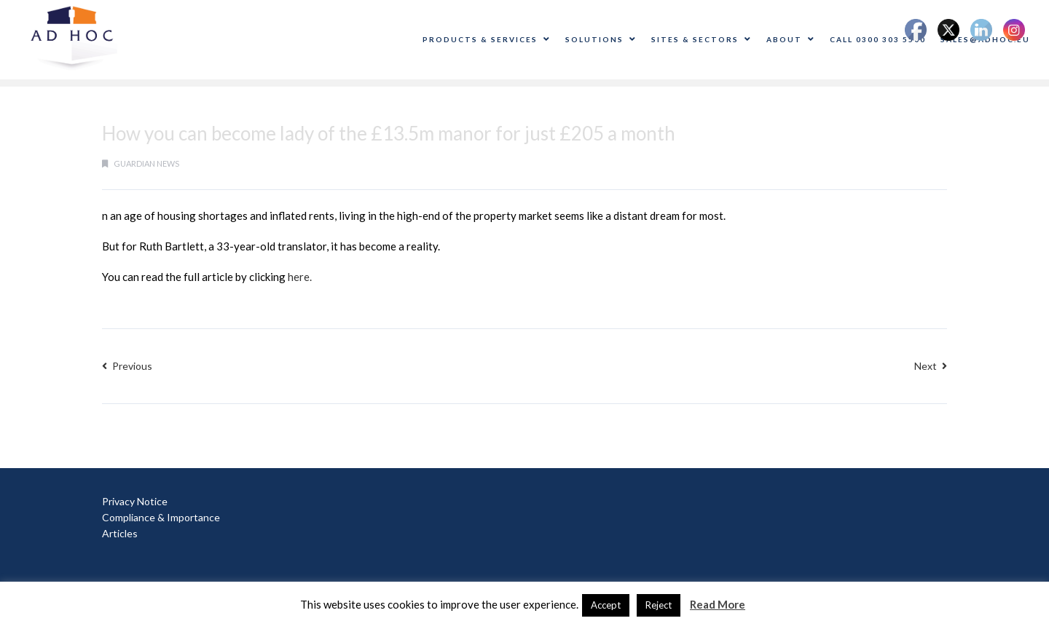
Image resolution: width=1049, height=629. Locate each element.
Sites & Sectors (701, 39)
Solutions (601, 39)
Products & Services (487, 39)
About (790, 39)
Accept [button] (606, 605)
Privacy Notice (135, 501)
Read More (717, 604)
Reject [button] (658, 605)
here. (300, 276)
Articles (120, 533)
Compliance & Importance (161, 517)
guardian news (146, 163)
